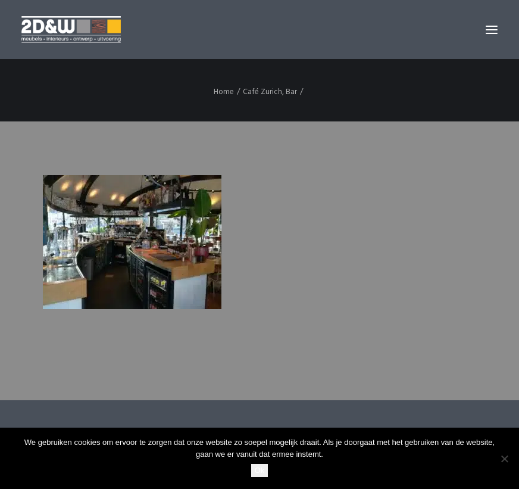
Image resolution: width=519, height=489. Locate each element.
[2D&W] (71, 29)
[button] (491, 29)
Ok (260, 470)
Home (224, 92)
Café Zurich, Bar (270, 92)
